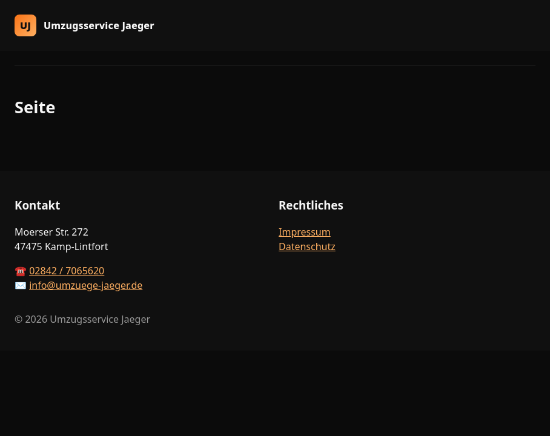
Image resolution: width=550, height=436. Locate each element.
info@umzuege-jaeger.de (85, 285)
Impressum (305, 232)
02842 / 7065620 (66, 270)
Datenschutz (307, 246)
